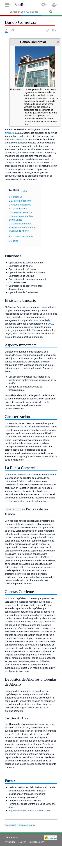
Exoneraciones (36, 842)
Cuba (35, 320)
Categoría (10, 825)
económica (18, 139)
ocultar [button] (24, 191)
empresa (9, 132)
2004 (33, 330)
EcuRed (21, 4)
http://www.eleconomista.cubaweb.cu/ (28, 810)
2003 (50, 323)
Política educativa (26, 825)
